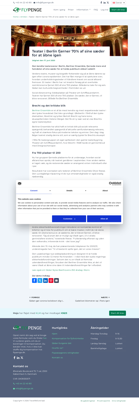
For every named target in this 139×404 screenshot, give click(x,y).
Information (84, 9)
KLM (38, 313)
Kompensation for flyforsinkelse (68, 338)
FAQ (96, 10)
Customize (69, 219)
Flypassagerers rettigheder (65, 353)
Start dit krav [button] (118, 10)
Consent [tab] (34, 190)
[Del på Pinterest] (51, 280)
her (45, 338)
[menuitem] (118, 2)
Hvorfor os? (57, 348)
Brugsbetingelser (88, 401)
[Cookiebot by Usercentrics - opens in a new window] (110, 183)
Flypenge (18, 9)
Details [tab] (69, 190)
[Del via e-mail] (56, 280)
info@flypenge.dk (44, 2)
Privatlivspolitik (103, 401)
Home (15, 17)
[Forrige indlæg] (49, 299)
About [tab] (105, 190)
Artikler (23, 17)
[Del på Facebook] (34, 280)
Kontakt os (57, 357)
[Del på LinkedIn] (45, 280)
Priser (71, 10)
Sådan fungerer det (62, 343)
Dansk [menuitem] (119, 3)
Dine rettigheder (119, 401)
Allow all (104, 219)
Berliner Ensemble (41, 110)
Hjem (54, 334)
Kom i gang (59, 10)
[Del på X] (40, 280)
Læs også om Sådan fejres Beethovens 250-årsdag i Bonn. (61, 270)
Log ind (104, 10)
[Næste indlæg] (90, 299)
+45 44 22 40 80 (22, 2)
